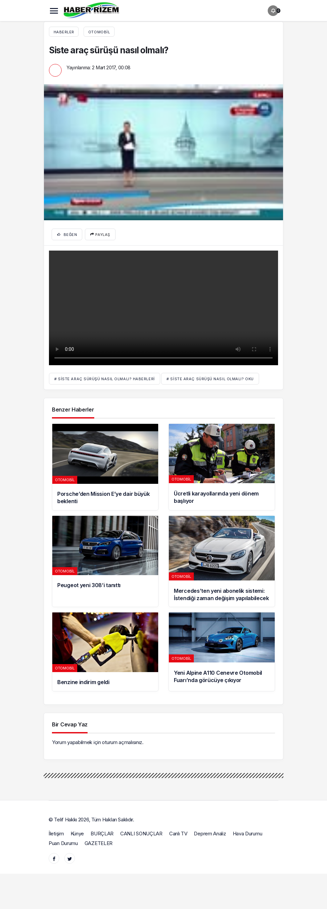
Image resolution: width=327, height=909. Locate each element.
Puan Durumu (63, 843)
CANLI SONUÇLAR (141, 833)
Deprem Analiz (210, 833)
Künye (77, 833)
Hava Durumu (247, 833)
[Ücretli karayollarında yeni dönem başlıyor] (222, 467)
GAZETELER (99, 843)
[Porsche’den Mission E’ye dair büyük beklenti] (105, 467)
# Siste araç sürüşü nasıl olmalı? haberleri (104, 379)
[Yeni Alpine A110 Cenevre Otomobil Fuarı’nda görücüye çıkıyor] (222, 651)
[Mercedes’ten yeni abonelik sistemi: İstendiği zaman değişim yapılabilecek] (222, 561)
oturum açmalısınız (122, 742)
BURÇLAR (102, 833)
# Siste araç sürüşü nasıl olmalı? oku (209, 379)
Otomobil (99, 32)
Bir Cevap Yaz (70, 724)
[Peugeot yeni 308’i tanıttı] (105, 561)
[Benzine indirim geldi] (105, 651)
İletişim (56, 833)
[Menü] (54, 10)
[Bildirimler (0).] (273, 10)
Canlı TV (178, 833)
